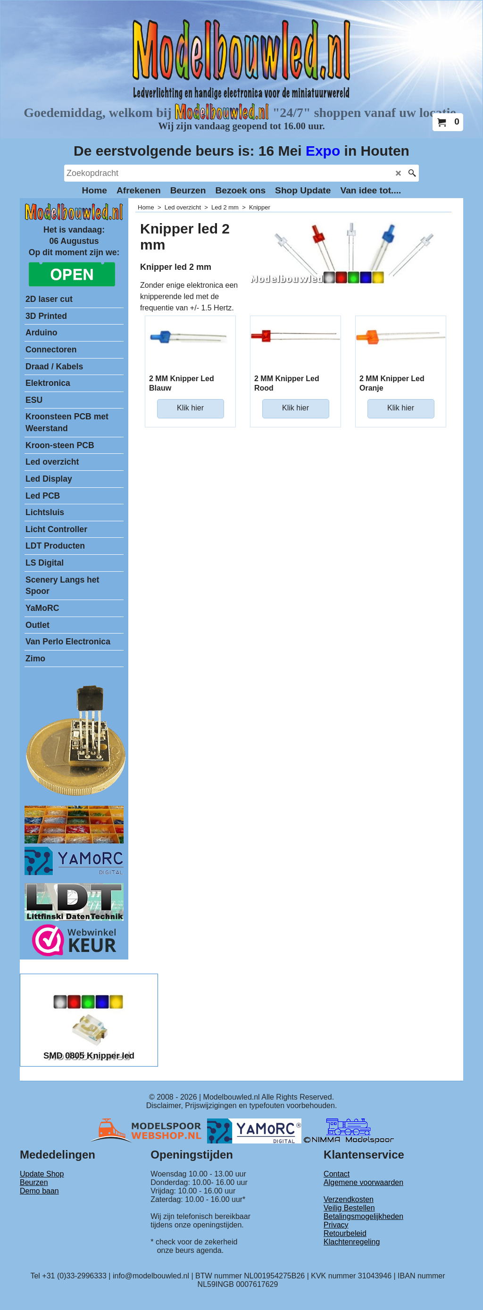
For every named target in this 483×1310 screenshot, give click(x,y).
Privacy (336, 1225)
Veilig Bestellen (349, 1208)
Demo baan (39, 1191)
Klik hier (190, 408)
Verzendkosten (349, 1199)
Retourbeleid (345, 1233)
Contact (337, 1174)
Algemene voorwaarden (363, 1182)
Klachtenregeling (352, 1242)
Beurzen (34, 1182)
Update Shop (42, 1174)
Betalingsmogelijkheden (363, 1216)
